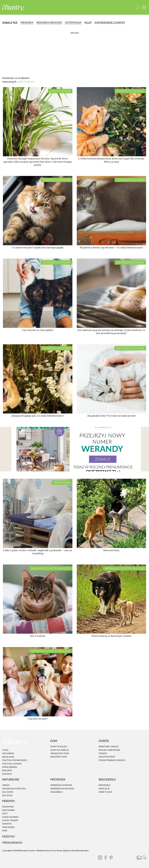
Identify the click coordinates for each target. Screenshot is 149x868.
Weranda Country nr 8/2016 (50, 568)
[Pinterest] (109, 857)
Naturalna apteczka (14, 788)
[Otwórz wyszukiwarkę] (137, 7)
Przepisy (8, 836)
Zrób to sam (62, 482)
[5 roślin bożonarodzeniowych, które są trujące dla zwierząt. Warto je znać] (111, 121)
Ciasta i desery (10, 820)
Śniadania (8, 807)
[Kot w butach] (37, 599)
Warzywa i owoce (109, 746)
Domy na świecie (59, 750)
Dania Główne (10, 817)
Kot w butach (37, 635)
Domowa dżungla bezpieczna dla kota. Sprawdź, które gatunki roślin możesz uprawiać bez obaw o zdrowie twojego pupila (38, 161)
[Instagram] (98, 857)
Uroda (6, 785)
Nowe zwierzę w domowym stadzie (111, 635)
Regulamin (8, 757)
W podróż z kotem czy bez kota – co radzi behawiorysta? (111, 247)
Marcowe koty (111, 550)
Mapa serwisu (9, 767)
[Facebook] (104, 857)
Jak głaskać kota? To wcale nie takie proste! (111, 415)
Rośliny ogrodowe (109, 750)
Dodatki (7, 824)
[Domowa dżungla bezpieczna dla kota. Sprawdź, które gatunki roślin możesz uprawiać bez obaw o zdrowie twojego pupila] (37, 121)
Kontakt (7, 774)
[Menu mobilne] (144, 7)
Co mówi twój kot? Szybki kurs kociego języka (37, 247)
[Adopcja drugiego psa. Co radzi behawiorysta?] (37, 379)
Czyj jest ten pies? (38, 718)
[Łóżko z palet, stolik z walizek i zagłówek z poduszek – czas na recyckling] (37, 513)
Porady (103, 753)
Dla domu (7, 792)
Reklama (7, 770)
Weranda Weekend (49, 22)
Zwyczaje (104, 788)
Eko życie (7, 795)
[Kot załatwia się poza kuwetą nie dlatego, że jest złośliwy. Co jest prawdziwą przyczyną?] (111, 293)
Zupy (5, 813)
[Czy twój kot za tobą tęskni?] (37, 293)
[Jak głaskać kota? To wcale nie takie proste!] (111, 379)
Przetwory (8, 827)
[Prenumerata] (138, 857)
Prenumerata (12, 842)
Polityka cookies (11, 763)
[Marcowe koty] (111, 513)
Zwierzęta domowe (130, 91)
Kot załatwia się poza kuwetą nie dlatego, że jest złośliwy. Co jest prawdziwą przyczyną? (111, 331)
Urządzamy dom (59, 753)
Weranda (27, 22)
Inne (4, 830)
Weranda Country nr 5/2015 (124, 568)
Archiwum (8, 753)
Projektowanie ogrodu (112, 760)
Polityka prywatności (14, 760)
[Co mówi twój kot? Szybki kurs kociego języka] (37, 210)
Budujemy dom (58, 757)
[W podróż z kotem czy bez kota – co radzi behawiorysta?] (111, 210)
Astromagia (73, 22)
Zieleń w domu (60, 91)
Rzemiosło (104, 785)
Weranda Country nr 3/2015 (50, 651)
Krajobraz (56, 792)
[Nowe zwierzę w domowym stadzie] (111, 599)
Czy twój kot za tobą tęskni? (37, 330)
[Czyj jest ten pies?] (37, 681)
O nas (5, 750)
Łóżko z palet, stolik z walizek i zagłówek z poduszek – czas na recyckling (37, 552)
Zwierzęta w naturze (62, 788)
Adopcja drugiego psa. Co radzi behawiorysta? (37, 415)
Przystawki (8, 810)
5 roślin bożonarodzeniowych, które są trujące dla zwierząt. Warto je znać (111, 160)
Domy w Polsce (58, 746)
